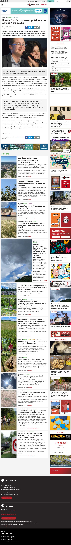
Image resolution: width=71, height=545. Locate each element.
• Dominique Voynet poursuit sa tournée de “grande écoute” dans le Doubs (60, 65)
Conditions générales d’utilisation (10, 494)
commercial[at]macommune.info (8, 514)
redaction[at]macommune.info (8, 510)
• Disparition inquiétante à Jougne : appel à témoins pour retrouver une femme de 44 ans (59, 47)
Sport (33, 339)
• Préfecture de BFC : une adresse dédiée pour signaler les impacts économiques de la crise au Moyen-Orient (60, 59)
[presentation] (51, 347)
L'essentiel (60, 43)
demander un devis (8, 518)
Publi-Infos (38, 339)
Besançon (20, 203)
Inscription (56, 237)
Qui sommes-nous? (7, 485)
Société (30, 203)
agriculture (4, 133)
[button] (67, 1)
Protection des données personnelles (11, 489)
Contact (4, 483)
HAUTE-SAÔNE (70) (22, 390)
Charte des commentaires (9, 487)
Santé (38, 317)
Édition (38, 4)
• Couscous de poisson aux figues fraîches (59, 69)
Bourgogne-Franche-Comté (25, 221)
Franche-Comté (22, 180)
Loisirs (25, 157)
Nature (10, 17)
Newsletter (6, 498)
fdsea (10, 133)
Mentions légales (7, 492)
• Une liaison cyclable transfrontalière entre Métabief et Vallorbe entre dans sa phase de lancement (59, 53)
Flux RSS (5, 491)
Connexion (65, 237)
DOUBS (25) (5, 17)
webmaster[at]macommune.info (8, 526)
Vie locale (16, 17)
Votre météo (60, 432)
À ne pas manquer (60, 339)
